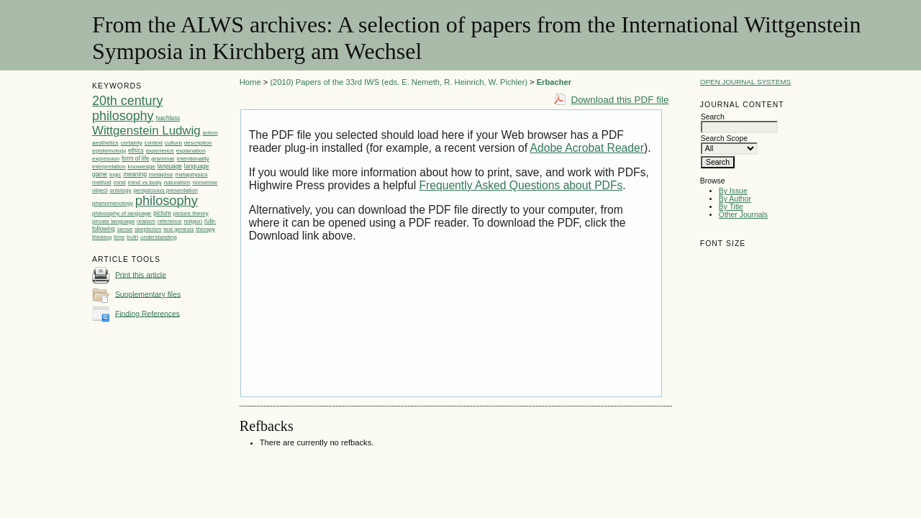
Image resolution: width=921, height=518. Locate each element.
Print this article (140, 274)
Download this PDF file (619, 99)
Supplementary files (148, 294)
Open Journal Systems (745, 82)
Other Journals (743, 215)
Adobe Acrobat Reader (587, 148)
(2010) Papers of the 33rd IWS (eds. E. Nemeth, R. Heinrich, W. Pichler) (398, 82)
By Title (731, 207)
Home (250, 82)
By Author (735, 199)
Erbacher (554, 82)
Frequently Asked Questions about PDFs (520, 185)
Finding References (147, 313)
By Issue (733, 191)
